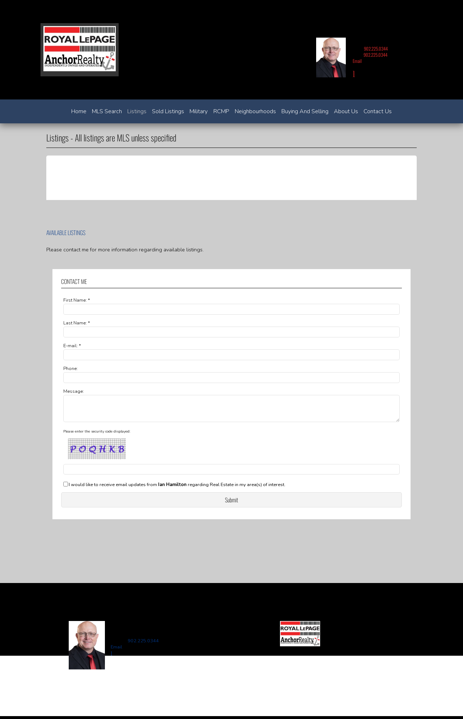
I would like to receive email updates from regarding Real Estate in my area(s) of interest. (177, 489)
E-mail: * (72, 346)
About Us (346, 111)
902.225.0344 (376, 48)
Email (357, 61)
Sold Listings (168, 111)
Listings (136, 111)
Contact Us (378, 111)
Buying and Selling (304, 111)
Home (78, 111)
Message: (73, 391)
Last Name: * (76, 323)
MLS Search (107, 111)
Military (199, 111)
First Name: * (76, 300)
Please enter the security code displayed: (96, 436)
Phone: (70, 368)
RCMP (221, 111)
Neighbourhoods (255, 111)
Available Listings (65, 232)
